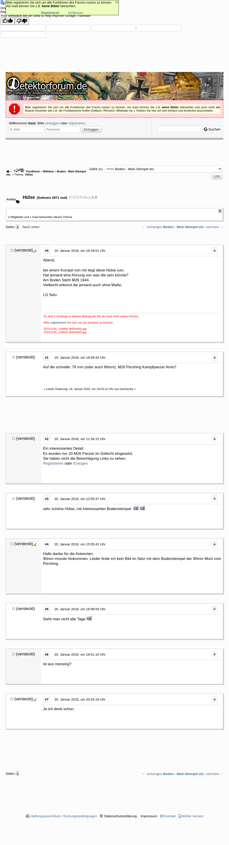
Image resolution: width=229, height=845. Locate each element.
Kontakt (170, 816)
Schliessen (75, 13)
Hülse (28, 174)
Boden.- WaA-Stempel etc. (184, 227)
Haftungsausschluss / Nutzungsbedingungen (64, 816)
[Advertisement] (114, 152)
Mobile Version (193, 816)
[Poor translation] (22, 21)
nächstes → (214, 227)
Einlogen (80, 463)
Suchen (212, 129)
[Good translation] (7, 21)
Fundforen (26, 171)
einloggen (52, 123)
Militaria (48, 171)
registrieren (76, 123)
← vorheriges (152, 227)
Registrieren (53, 463)
